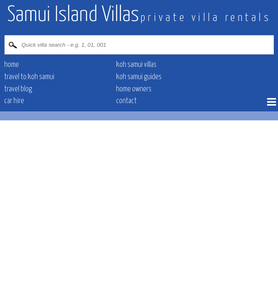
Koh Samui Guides (139, 77)
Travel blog (18, 89)
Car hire (14, 101)
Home (11, 65)
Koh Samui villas (136, 65)
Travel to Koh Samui (29, 77)
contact (126, 101)
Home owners (133, 89)
